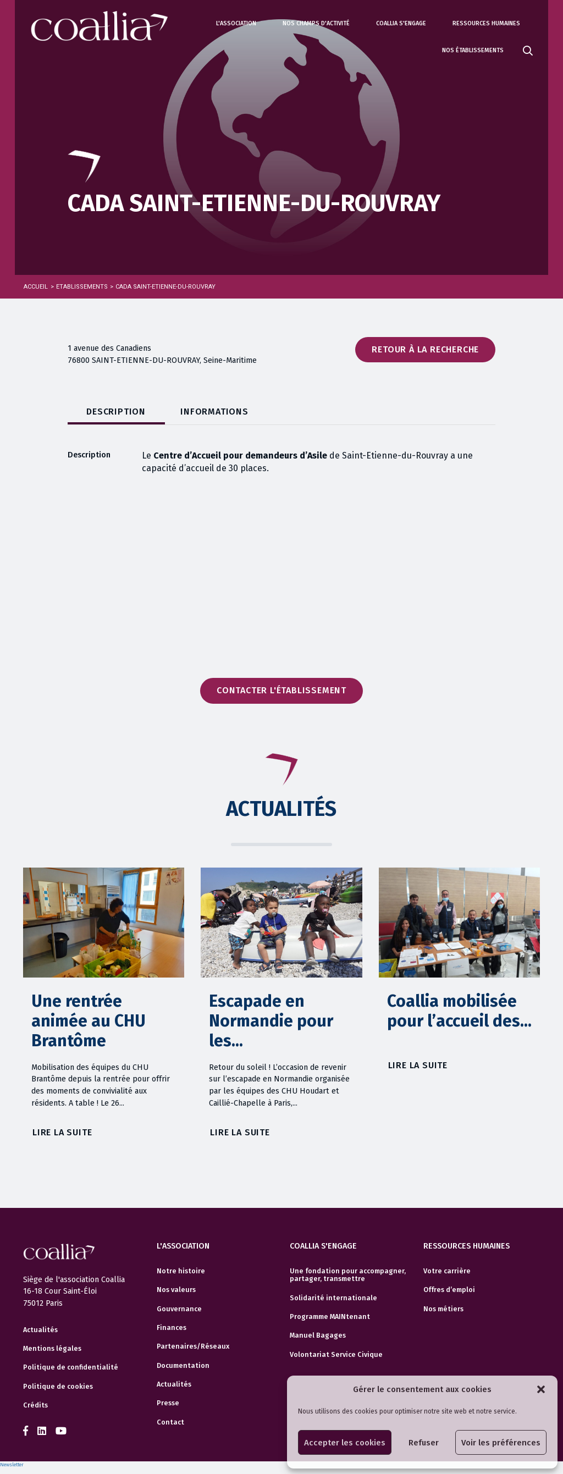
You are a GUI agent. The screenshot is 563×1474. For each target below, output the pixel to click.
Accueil (36, 286)
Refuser (424, 1443)
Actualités (40, 1330)
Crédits (35, 1405)
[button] (541, 1389)
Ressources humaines (486, 23)
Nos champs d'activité (316, 23)
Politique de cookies (58, 1386)
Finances (171, 1327)
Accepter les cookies (344, 1443)
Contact (170, 1422)
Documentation (183, 1365)
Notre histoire (181, 1270)
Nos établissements (473, 50)
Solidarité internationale (333, 1297)
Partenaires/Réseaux (193, 1346)
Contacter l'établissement (281, 690)
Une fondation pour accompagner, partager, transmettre (348, 1274)
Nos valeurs (176, 1290)
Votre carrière (447, 1270)
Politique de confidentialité (70, 1367)
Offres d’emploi (449, 1290)
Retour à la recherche (425, 349)
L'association (236, 23)
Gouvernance (179, 1308)
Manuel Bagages (318, 1335)
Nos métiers (443, 1308)
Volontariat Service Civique (336, 1354)
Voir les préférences (500, 1443)
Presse (168, 1403)
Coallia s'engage (401, 23)
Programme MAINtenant (330, 1316)
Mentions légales (52, 1348)
